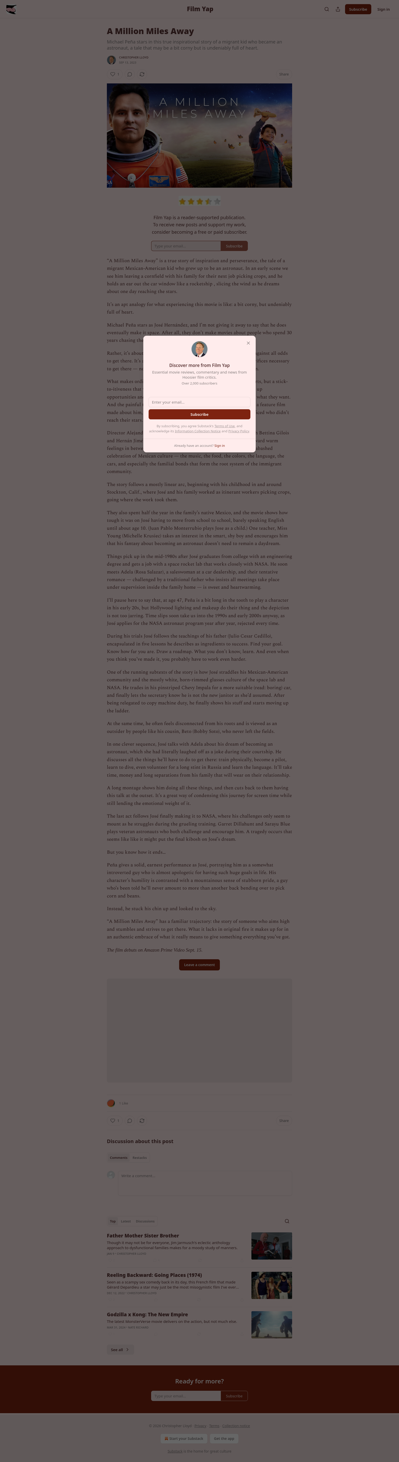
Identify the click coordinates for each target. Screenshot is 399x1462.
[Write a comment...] (205, 1183)
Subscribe (358, 9)
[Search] (327, 9)
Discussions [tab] (145, 1221)
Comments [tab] (118, 1157)
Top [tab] (113, 1221)
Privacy (200, 1425)
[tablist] (128, 1158)
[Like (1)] (115, 74)
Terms (214, 1425)
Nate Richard (138, 1327)
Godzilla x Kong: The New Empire (147, 1314)
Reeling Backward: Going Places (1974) (154, 1275)
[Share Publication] (338, 9)
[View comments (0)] (130, 74)
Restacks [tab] (140, 1157)
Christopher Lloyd (133, 57)
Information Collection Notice (198, 431)
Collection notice (236, 1425)
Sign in (383, 9)
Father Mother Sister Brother (143, 1235)
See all (120, 1349)
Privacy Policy (238, 431)
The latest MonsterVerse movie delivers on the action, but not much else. (172, 1321)
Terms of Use (225, 426)
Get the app (224, 1438)
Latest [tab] (126, 1221)
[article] (199, 1247)
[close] (248, 343)
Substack (175, 1451)
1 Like (123, 1103)
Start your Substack (183, 1438)
